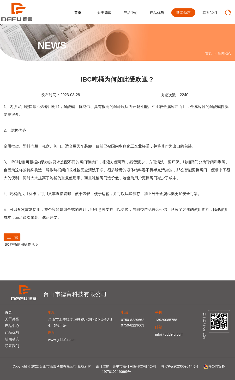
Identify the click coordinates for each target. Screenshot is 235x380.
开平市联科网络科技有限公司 (134, 366)
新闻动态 (183, 13)
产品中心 (130, 13)
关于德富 (104, 13)
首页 (77, 13)
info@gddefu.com (169, 334)
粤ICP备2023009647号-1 (180, 366)
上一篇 (12, 237)
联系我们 (210, 13)
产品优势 (157, 13)
